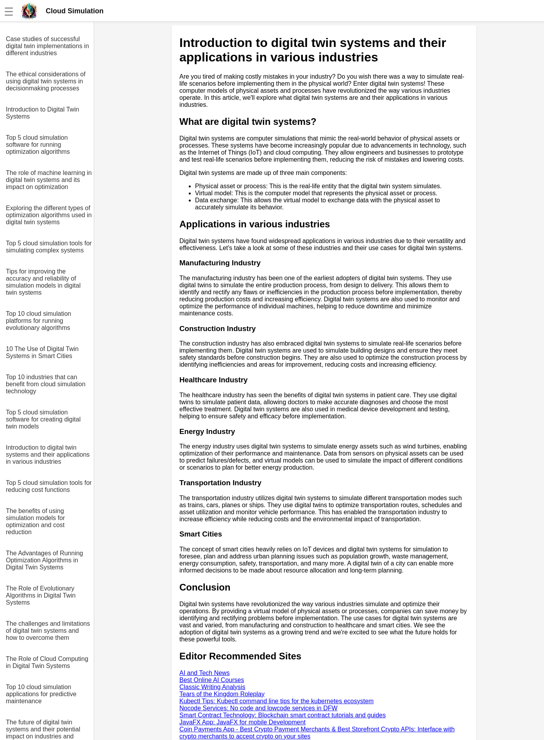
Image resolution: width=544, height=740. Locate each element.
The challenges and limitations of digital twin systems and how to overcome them (48, 630)
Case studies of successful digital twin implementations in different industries (47, 46)
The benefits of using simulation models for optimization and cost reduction (35, 521)
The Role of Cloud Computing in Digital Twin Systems (47, 662)
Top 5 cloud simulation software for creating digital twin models (43, 419)
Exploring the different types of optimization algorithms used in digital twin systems (49, 215)
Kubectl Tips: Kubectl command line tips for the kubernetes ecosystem (276, 701)
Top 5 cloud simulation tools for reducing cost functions (49, 486)
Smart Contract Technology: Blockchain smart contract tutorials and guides (282, 715)
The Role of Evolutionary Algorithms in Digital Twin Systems (40, 595)
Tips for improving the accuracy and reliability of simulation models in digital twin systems (43, 282)
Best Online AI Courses (211, 680)
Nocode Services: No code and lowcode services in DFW (258, 708)
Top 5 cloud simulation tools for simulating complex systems (49, 247)
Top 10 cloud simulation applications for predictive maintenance (41, 694)
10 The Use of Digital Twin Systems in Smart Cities (42, 352)
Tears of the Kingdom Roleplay (222, 694)
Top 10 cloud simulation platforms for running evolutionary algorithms (38, 320)
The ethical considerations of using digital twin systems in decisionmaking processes (46, 81)
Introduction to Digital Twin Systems (42, 113)
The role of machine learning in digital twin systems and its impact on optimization (49, 179)
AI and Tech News (204, 673)
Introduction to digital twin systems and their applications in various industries (47, 454)
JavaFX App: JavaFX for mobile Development (242, 722)
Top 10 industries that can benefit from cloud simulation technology (46, 384)
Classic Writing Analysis (212, 687)
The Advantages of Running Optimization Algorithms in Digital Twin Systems (44, 560)
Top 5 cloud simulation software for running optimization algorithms (38, 144)
